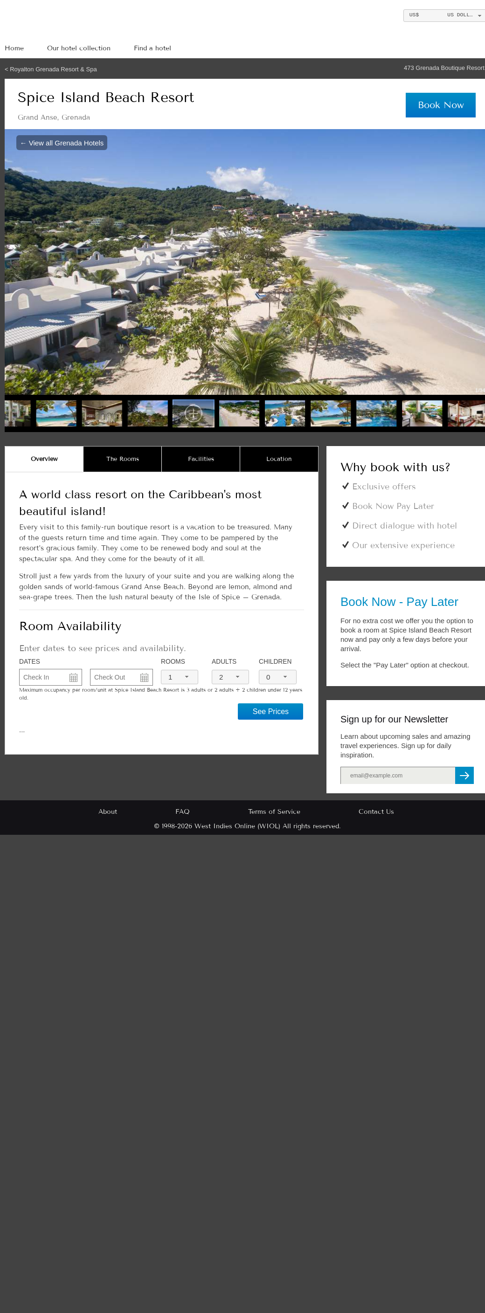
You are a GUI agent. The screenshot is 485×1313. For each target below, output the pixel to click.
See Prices (271, 711)
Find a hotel (152, 48)
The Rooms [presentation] (122, 459)
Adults (224, 661)
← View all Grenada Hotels (62, 142)
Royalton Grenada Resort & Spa (53, 69)
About (107, 812)
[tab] (44, 459)
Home (14, 48)
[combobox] (179, 677)
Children (275, 661)
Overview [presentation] (44, 459)
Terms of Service (274, 812)
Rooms (173, 661)
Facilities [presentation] (201, 459)
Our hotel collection (79, 48)
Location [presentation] (279, 459)
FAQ (182, 812)
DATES (29, 661)
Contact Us (376, 812)
